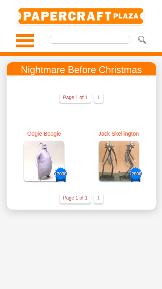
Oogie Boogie (44, 133)
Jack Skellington (118, 133)
